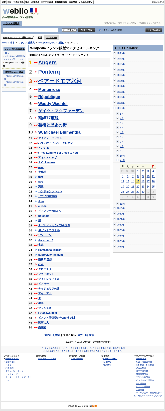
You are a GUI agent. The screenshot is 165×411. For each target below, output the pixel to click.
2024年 (121, 235)
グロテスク (45, 269)
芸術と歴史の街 (52, 125)
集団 (41, 177)
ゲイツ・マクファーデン (61, 110)
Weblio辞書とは (12, 358)
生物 (86, 351)
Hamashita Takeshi (50, 249)
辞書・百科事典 (115, 351)
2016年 (121, 97)
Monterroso (49, 89)
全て (7, 52)
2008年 (121, 53)
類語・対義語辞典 (16, 2)
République (49, 96)
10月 (122, 155)
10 (148, 176)
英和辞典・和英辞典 (145, 365)
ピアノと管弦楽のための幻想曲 (57, 317)
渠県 (41, 303)
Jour (41, 201)
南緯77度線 (48, 118)
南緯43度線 (45, 259)
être (40, 181)
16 (142, 181)
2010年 (121, 64)
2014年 (121, 86)
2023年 (121, 230)
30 (142, 191)
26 (122, 191)
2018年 (121, 108)
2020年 (121, 213)
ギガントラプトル (49, 230)
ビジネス (45, 348)
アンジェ (43, 147)
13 (127, 181)
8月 (122, 146)
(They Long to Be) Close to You (58, 152)
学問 (123, 348)
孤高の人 (43, 322)
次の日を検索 (86, 335)
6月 (122, 137)
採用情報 (107, 365)
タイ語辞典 (141, 383)
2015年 (121, 91)
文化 (46, 351)
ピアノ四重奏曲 (47, 196)
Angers (47, 62)
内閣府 (42, 327)
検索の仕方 (11, 362)
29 (137, 191)
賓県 (41, 244)
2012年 (121, 75)
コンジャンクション (50, 191)
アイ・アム (45, 293)
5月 (122, 132)
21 (132, 186)
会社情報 (107, 362)
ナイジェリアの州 (49, 288)
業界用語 (55, 348)
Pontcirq (49, 72)
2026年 (121, 246)
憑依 (41, 186)
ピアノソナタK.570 (49, 210)
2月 (122, 118)
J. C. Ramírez (46, 162)
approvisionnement (50, 254)
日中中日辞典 (47, 2)
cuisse (42, 206)
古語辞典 (73, 2)
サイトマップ (12, 374)
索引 (40, 37)
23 (142, 186)
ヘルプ (9, 365)
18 (153, 181)
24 (148, 186)
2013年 (121, 80)
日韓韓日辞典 (61, 2)
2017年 (121, 102)
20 (127, 186)
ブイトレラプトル (49, 279)
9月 (122, 151)
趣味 (70, 351)
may (41, 167)
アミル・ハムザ (47, 157)
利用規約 (10, 368)
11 (153, 176)
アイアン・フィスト (50, 138)
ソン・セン (45, 235)
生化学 (42, 172)
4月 (122, 127)
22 (137, 186)
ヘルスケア (61, 351)
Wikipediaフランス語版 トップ (18, 37)
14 (132, 181)
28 (132, 191)
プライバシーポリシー (16, 371)
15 (137, 181)
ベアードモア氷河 (60, 81)
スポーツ (78, 351)
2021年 (121, 219)
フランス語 (45, 308)
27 (127, 191)
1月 (122, 113)
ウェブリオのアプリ (47, 358)
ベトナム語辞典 (143, 386)
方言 (104, 351)
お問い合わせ (77, 358)
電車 (77, 348)
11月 (122, 160)
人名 (98, 351)
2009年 (121, 58)
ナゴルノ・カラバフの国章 (54, 225)
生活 (52, 351)
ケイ (41, 264)
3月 (122, 123)
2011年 (121, 69)
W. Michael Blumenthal (60, 132)
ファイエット (46, 274)
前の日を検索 (52, 335)
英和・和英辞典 (32, 2)
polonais (43, 215)
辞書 (4, 2)
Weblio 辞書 (8, 42)
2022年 (121, 224)
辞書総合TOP (158, 2)
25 (153, 186)
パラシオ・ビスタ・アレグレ (55, 142)
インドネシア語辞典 (145, 380)
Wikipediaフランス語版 (51, 42)
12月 (122, 204)
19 (122, 186)
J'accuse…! (45, 240)
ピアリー (43, 283)
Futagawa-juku (47, 312)
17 (148, 181)
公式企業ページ (110, 358)
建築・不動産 (113, 348)
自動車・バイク (88, 348)
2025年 (121, 241)
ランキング (51, 37)
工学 (103, 348)
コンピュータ (67, 348)
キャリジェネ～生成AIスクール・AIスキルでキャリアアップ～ (148, 396)
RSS (95, 406)
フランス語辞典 (11, 23)
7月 (122, 141)
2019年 (121, 208)
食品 (92, 351)
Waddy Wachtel (53, 103)
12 (122, 181)
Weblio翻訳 (141, 368)
